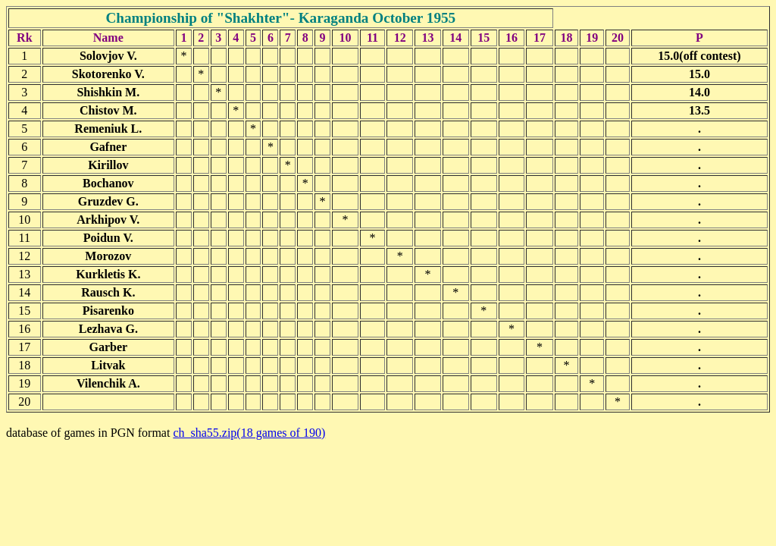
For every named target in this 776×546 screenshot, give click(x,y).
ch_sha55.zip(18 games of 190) (249, 432)
